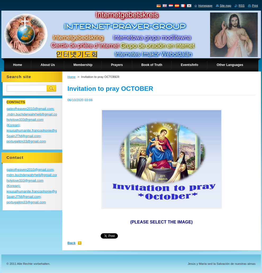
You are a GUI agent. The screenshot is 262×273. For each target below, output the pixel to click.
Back (72, 243)
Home (72, 76)
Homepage (205, 5)
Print (255, 5)
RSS (242, 5)
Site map (225, 5)
